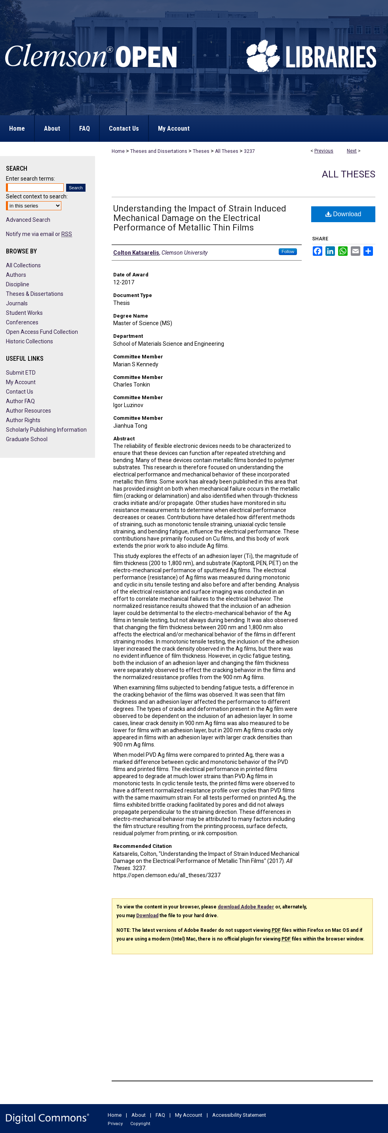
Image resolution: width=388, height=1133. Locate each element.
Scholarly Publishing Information (46, 430)
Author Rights (23, 420)
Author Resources (28, 410)
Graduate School (27, 439)
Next (352, 151)
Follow (287, 251)
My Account (21, 382)
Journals (17, 303)
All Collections (23, 265)
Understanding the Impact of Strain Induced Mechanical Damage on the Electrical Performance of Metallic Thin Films (199, 218)
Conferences (22, 322)
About (138, 1115)
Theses (201, 151)
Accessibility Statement (239, 1115)
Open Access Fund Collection (42, 332)
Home (118, 151)
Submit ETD (21, 372)
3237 (249, 151)
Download (343, 214)
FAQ (160, 1115)
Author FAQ (20, 401)
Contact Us (19, 391)
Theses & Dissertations (34, 294)
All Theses (226, 151)
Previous (323, 151)
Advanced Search (28, 220)
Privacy (115, 1123)
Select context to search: (37, 196)
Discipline (17, 284)
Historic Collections (29, 341)
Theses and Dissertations (158, 151)
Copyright (140, 1123)
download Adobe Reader (246, 907)
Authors (16, 275)
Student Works (24, 313)
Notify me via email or (39, 234)
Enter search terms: (30, 178)
